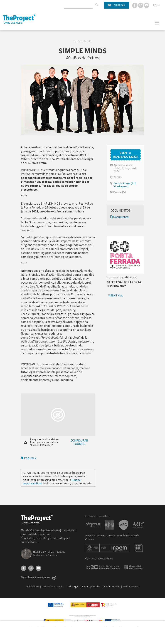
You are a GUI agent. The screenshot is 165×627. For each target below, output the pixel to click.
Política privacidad (91, 586)
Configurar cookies (79, 442)
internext (135, 586)
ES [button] (155, 5)
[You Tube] (146, 5)
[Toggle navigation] (157, 22)
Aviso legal (73, 586)
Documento (119, 217)
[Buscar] (96, 5)
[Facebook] (135, 5)
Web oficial (115, 295)
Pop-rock (28, 458)
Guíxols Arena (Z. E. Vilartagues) (125, 184)
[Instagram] (141, 5)
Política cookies (112, 586)
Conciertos (82, 41)
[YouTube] (38, 568)
